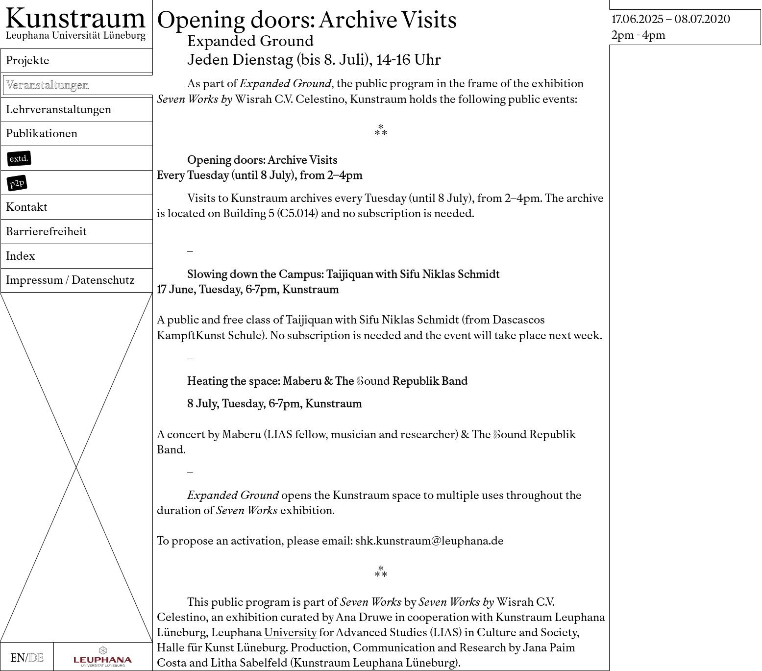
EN (17, 658)
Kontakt (27, 207)
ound (373, 381)
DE (36, 658)
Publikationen (41, 133)
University (290, 632)
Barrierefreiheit (46, 231)
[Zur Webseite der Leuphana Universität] (103, 656)
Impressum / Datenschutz (70, 280)
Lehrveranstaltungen (58, 109)
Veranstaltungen (47, 85)
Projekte (27, 60)
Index (20, 256)
